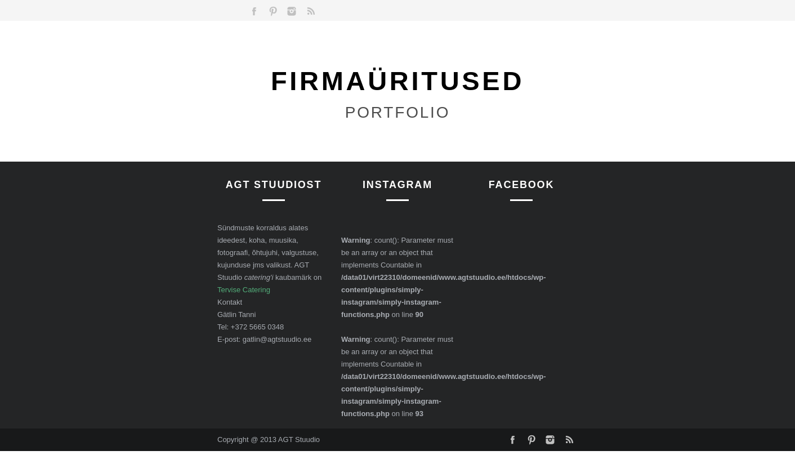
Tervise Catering (243, 289)
